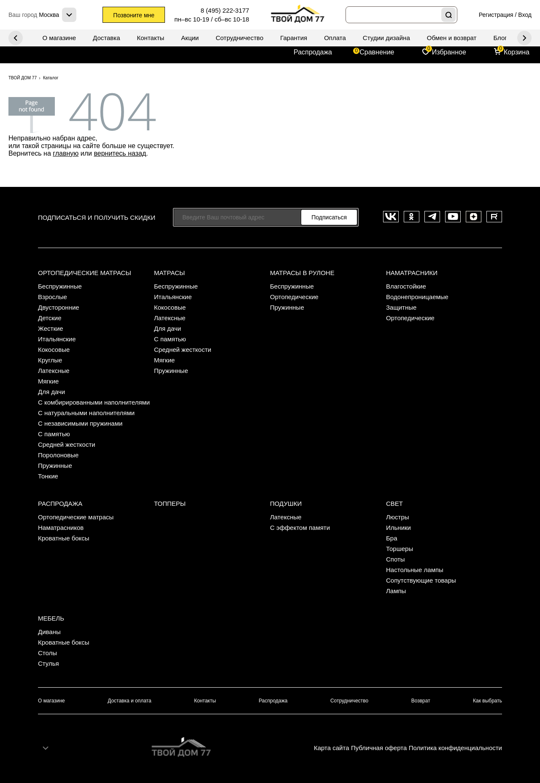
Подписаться (329, 217)
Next (15, 38)
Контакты (151, 37)
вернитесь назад (120, 153)
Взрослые (52, 296)
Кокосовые (54, 349)
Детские (50, 317)
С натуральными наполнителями (86, 412)
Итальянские (57, 339)
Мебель (51, 618)
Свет (394, 503)
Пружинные (55, 465)
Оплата (335, 37)
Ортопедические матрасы (84, 272)
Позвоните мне (133, 15)
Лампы (396, 590)
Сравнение (376, 52)
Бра (391, 538)
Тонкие (48, 476)
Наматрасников (61, 527)
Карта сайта (331, 747)
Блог (500, 37)
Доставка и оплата (129, 700)
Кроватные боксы (63, 538)
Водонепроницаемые (417, 296)
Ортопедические (294, 296)
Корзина (516, 52)
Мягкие (48, 381)
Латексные (54, 370)
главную (65, 153)
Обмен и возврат (452, 37)
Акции (190, 37)
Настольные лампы (414, 569)
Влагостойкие (406, 286)
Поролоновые (58, 455)
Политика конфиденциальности (455, 747)
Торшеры (399, 548)
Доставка (106, 37)
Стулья (48, 663)
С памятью (54, 433)
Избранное (449, 52)
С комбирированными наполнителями (94, 402)
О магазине (59, 37)
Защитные (401, 307)
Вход (525, 14)
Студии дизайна (386, 37)
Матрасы (169, 272)
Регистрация (496, 14)
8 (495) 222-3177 (225, 10)
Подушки (286, 503)
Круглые (50, 360)
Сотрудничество (239, 37)
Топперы (170, 503)
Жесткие (50, 328)
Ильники (398, 527)
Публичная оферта (379, 747)
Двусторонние (58, 307)
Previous (524, 38)
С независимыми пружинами (80, 423)
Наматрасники (411, 272)
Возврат (420, 700)
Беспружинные (60, 286)
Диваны (49, 631)
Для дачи (51, 391)
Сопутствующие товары (421, 580)
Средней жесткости (66, 444)
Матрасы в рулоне (302, 272)
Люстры (397, 517)
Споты (395, 559)
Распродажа (313, 52)
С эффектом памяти (300, 527)
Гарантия (293, 37)
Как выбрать (487, 700)
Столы (47, 652)
